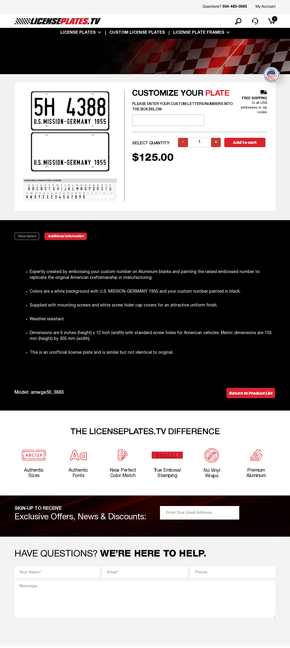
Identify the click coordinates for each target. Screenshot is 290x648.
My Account (265, 6)
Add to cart (245, 143)
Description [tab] (27, 236)
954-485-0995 (234, 7)
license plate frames (198, 33)
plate (217, 94)
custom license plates (137, 33)
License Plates (78, 33)
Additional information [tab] (66, 236)
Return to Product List (250, 394)
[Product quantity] (199, 143)
